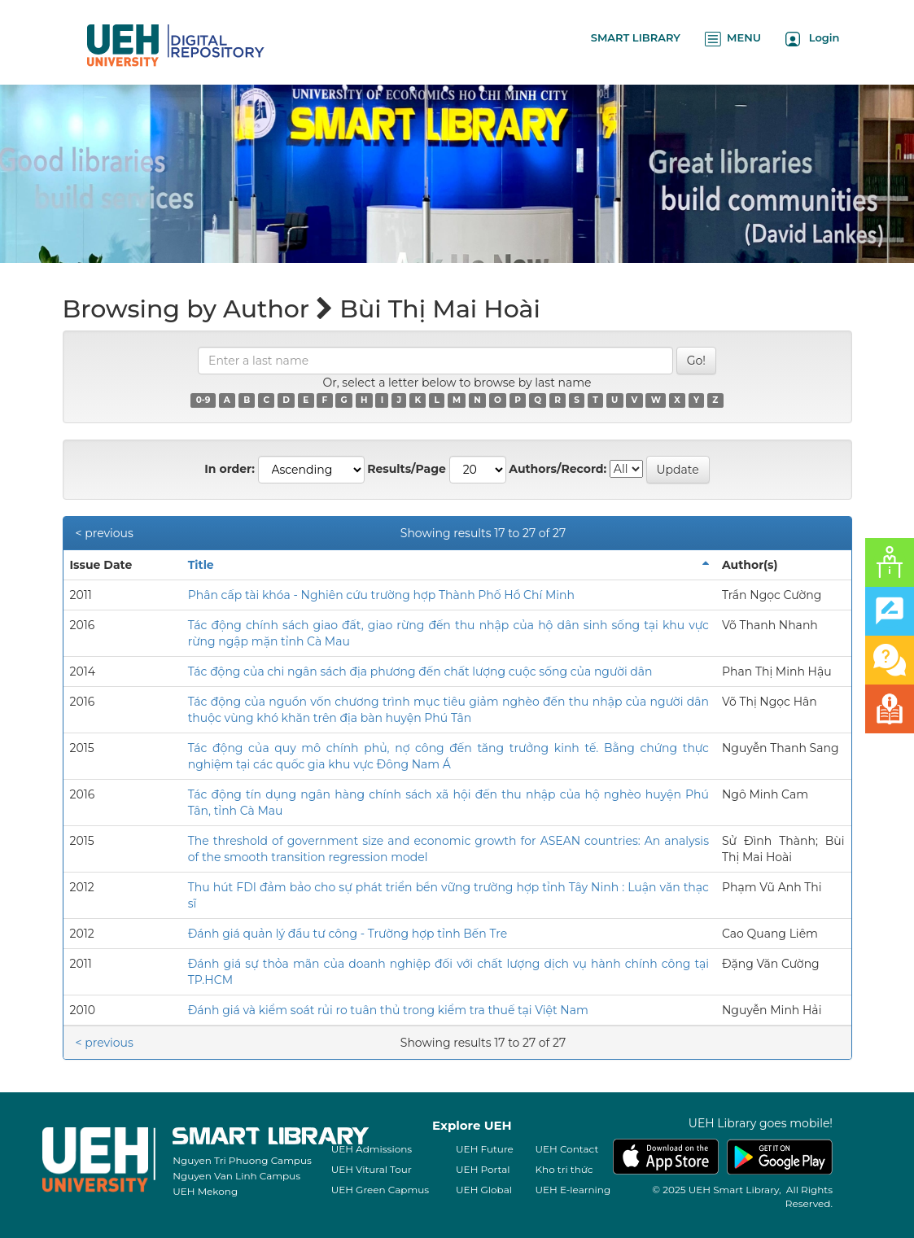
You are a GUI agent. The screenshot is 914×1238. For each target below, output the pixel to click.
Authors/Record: (557, 469)
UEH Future (485, 1149)
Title (201, 565)
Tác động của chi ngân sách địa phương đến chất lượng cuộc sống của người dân (420, 671)
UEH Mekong (205, 1191)
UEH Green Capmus (380, 1189)
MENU (733, 38)
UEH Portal (482, 1169)
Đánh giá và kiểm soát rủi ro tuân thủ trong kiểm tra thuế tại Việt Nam (388, 1010)
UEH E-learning (573, 1189)
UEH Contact (567, 1149)
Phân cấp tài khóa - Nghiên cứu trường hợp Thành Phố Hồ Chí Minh (381, 595)
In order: (229, 469)
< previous (104, 533)
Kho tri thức (564, 1169)
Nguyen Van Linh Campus (236, 1176)
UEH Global (484, 1189)
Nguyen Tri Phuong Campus (242, 1160)
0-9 (203, 400)
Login (812, 38)
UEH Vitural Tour (371, 1169)
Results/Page (406, 469)
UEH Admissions (372, 1149)
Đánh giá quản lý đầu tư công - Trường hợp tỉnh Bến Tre (347, 933)
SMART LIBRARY (635, 37)
